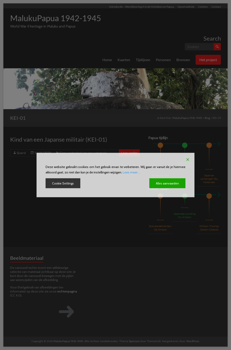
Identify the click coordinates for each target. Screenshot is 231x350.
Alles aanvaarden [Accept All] (167, 183)
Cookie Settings (63, 183)
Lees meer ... (131, 172)
